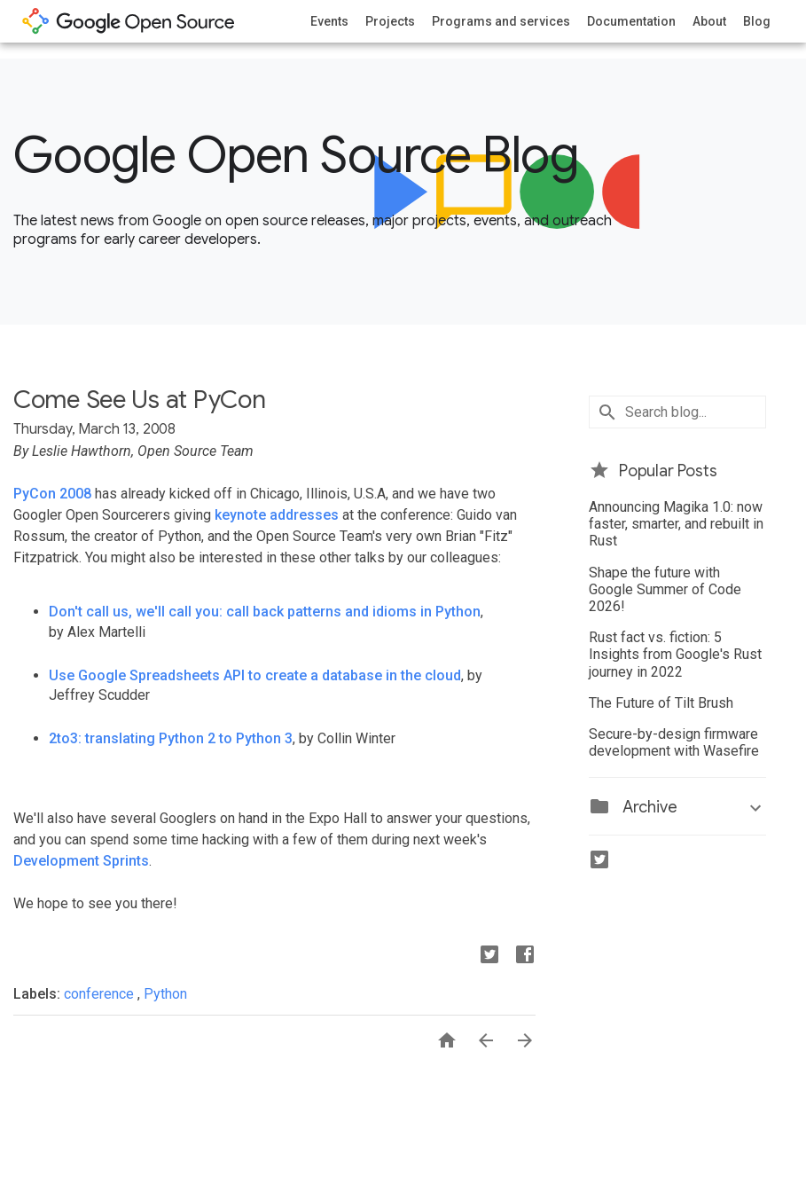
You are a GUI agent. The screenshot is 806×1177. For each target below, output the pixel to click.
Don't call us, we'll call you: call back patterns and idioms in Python (265, 611)
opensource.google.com (128, 21)
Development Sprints (81, 860)
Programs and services (501, 21)
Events (329, 21)
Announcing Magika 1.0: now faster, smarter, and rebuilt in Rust (676, 523)
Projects (390, 21)
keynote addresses (277, 514)
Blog (757, 21)
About (709, 21)
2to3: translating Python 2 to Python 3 (171, 738)
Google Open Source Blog (295, 155)
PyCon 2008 (52, 493)
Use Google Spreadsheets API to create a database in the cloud (255, 675)
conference (100, 993)
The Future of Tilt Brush (661, 702)
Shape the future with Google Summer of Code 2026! (665, 589)
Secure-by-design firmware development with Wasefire (674, 742)
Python (165, 993)
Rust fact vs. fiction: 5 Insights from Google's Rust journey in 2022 (675, 654)
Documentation (631, 21)
